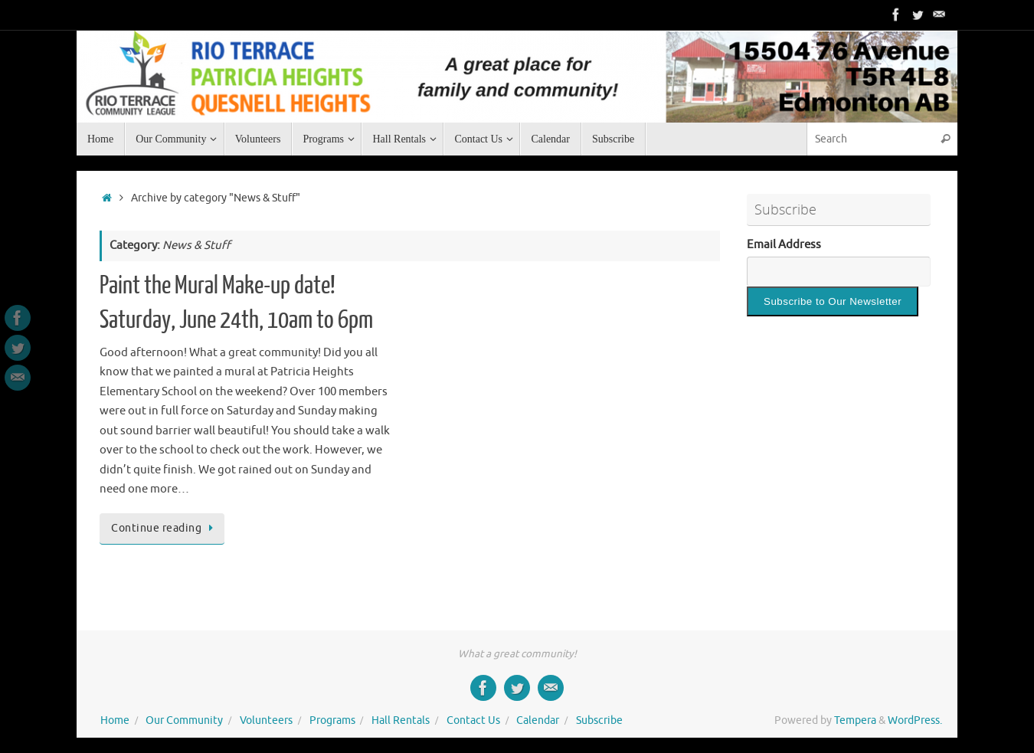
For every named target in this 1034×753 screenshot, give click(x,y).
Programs (332, 720)
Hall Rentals (400, 720)
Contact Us (473, 720)
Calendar (537, 720)
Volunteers (266, 720)
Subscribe (599, 720)
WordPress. (915, 720)
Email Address (784, 244)
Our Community (184, 720)
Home (114, 720)
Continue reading (164, 528)
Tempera (855, 720)
